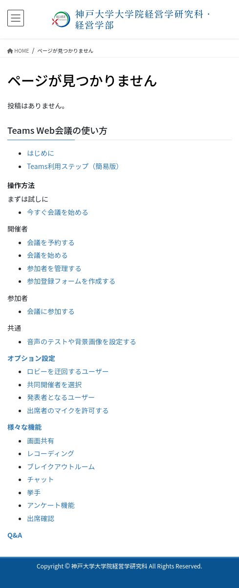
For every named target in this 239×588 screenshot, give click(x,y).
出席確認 (40, 518)
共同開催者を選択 (54, 384)
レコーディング (50, 453)
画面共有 (40, 440)
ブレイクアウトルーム (61, 466)
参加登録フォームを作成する (71, 281)
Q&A (14, 535)
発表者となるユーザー (61, 397)
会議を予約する (51, 242)
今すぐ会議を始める (57, 212)
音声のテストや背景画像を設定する (81, 341)
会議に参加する (51, 311)
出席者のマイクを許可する (68, 410)
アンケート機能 (50, 505)
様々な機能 (24, 427)
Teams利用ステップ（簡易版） (75, 166)
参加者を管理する (54, 268)
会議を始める (47, 255)
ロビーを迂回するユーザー (68, 371)
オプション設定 (31, 358)
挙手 (34, 492)
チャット (40, 479)
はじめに (40, 153)
